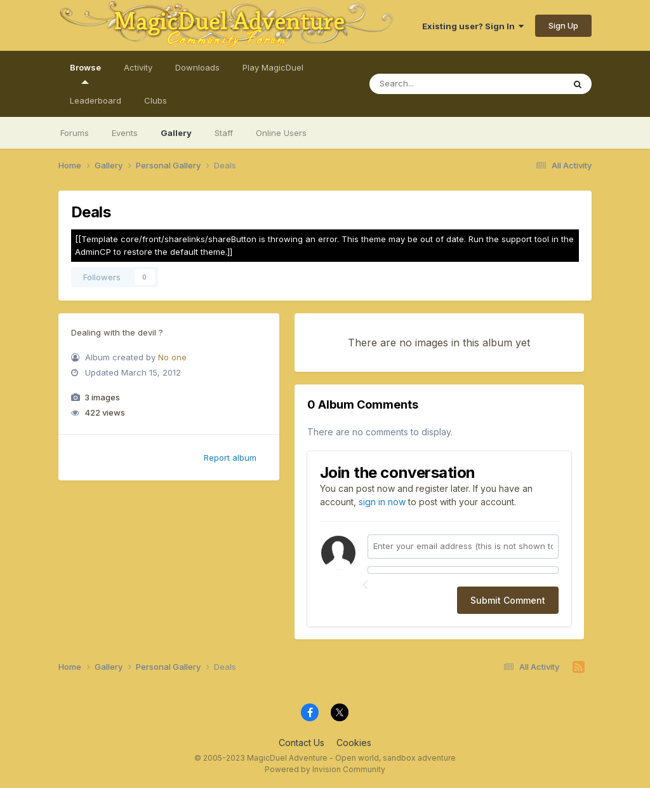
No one (172, 357)
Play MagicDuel (272, 67)
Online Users (281, 133)
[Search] (454, 84)
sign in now (382, 501)
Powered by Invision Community (325, 769)
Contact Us (301, 742)
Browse (85, 73)
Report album (230, 457)
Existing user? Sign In (473, 26)
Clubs (155, 100)
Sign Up (563, 25)
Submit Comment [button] (507, 600)
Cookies (353, 742)
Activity (138, 67)
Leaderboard (95, 100)
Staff (224, 133)
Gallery (176, 133)
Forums (74, 133)
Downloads (197, 67)
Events (125, 133)
